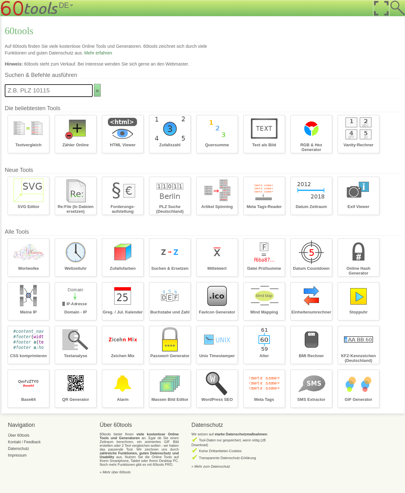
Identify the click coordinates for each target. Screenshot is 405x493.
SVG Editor (29, 206)
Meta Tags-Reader (264, 206)
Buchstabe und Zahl (170, 312)
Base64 (28, 399)
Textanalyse (75, 355)
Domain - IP (75, 312)
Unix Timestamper (217, 355)
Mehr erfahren (98, 52)
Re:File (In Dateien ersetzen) (75, 209)
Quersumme (217, 144)
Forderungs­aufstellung (123, 209)
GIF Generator (358, 399)
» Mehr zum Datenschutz (210, 466)
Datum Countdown (311, 268)
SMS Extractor (311, 399)
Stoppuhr (358, 312)
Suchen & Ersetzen (170, 268)
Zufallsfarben (123, 268)
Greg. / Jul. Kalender (123, 312)
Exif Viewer (358, 206)
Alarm (122, 399)
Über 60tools (18, 435)
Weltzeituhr (76, 268)
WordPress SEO (217, 399)
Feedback (32, 442)
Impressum (17, 455)
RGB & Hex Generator (311, 147)
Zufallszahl (169, 144)
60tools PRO (162, 464)
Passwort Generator (170, 355)
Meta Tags (264, 399)
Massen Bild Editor (169, 399)
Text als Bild (264, 144)
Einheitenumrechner (311, 312)
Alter (264, 355)
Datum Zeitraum (311, 206)
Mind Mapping (264, 312)
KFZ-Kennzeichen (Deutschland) (358, 358)
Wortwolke (28, 268)
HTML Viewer (122, 144)
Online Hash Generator (358, 270)
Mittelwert (217, 268)
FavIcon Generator (217, 312)
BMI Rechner (311, 355)
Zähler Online (75, 144)
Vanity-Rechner (359, 144)
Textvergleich (28, 144)
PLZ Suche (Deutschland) (170, 209)
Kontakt (14, 442)
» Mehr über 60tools (115, 472)
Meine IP (28, 312)
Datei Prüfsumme (264, 268)
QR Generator (75, 399)
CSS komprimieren (28, 355)
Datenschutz (18, 448)
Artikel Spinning (217, 206)
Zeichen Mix (122, 355)
